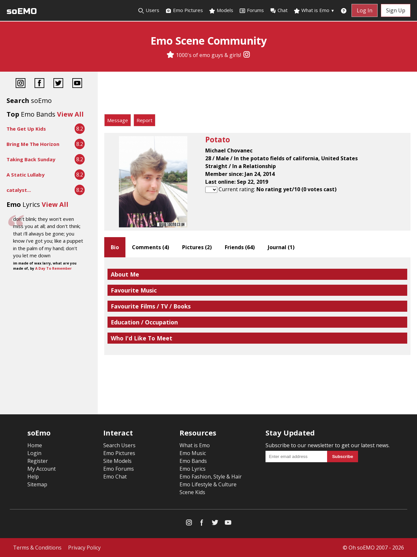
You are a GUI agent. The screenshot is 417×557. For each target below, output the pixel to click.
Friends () (240, 247)
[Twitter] (58, 84)
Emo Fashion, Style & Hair (211, 476)
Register (37, 460)
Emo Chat (115, 476)
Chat (279, 10)
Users (148, 10)
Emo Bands (193, 460)
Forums (251, 10)
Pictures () (197, 247)
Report (144, 120)
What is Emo (314, 10)
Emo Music (193, 453)
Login (34, 453)
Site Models (117, 460)
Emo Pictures (184, 10)
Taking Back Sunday (31, 159)
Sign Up (395, 10)
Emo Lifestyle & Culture (208, 484)
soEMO (22, 11)
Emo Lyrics (193, 468)
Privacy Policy (84, 547)
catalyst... (19, 190)
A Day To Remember (53, 268)
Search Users (119, 445)
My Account (41, 468)
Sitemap (37, 484)
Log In (364, 10)
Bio (115, 247)
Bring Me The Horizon (33, 144)
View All (70, 114)
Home (34, 445)
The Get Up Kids (26, 128)
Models (221, 10)
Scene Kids (192, 492)
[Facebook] (39, 84)
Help (33, 476)
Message (117, 120)
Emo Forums (118, 468)
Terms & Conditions (37, 547)
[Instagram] (246, 55)
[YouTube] (77, 84)
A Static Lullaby (26, 174)
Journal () (281, 247)
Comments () (150, 247)
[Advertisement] (257, 94)
